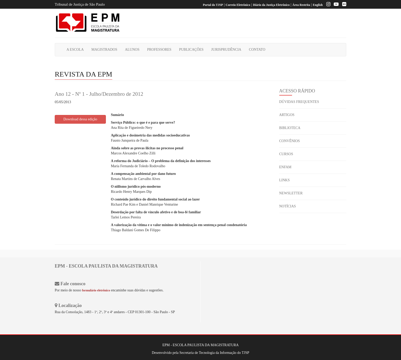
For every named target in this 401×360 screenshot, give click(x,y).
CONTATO (257, 49)
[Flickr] (343, 5)
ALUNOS (132, 49)
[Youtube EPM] (335, 5)
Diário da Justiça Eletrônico (271, 5)
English (318, 5)
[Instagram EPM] (327, 5)
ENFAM (285, 167)
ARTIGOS (287, 115)
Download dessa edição (80, 119)
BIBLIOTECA (289, 128)
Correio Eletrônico (238, 5)
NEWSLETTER (291, 193)
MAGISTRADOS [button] (104, 49)
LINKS (284, 180)
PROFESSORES (159, 49)
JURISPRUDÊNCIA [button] (226, 49)
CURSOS (286, 154)
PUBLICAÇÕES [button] (191, 49)
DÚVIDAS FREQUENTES (299, 102)
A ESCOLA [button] (75, 49)
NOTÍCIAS (287, 206)
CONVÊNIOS (289, 141)
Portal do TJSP (213, 5)
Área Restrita (301, 5)
